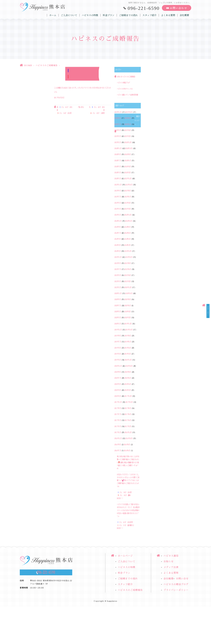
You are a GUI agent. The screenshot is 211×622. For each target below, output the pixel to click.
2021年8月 (127, 263)
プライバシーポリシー (176, 590)
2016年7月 (117, 450)
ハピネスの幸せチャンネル (125, 89)
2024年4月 (127, 166)
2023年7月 (117, 197)
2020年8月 (127, 299)
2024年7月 (117, 160)
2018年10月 (129, 366)
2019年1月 (117, 360)
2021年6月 (128, 269)
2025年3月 (117, 136)
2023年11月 (118, 185)
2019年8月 (128, 336)
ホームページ (125, 556)
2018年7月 (117, 378)
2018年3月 (117, 390)
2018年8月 (128, 372)
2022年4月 (127, 239)
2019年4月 (127, 348)
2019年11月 (118, 330)
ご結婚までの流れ (128, 15)
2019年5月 (117, 348)
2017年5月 (117, 420)
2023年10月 (128, 185)
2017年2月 (128, 426)
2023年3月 (117, 209)
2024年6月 (128, 160)
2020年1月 (117, 324)
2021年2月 (127, 281)
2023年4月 (127, 203)
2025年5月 (117, 130)
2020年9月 (117, 299)
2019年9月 (117, 336)
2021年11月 (118, 257)
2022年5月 (117, 239)
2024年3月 (117, 172)
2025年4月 (127, 130)
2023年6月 (128, 197)
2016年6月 (127, 450)
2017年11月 (118, 402)
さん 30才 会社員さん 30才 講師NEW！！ (124, 495)
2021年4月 (127, 275)
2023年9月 (117, 191)
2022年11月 (118, 221)
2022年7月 (117, 233)
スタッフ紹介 (149, 15)
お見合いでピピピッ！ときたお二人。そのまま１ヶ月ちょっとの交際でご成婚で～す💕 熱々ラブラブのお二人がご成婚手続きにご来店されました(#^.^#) (128, 480)
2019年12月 (128, 324)
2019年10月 (129, 330)
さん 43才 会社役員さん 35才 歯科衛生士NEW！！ (125, 525)
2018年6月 (128, 378)
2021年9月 (117, 263)
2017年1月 (117, 432)
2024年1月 (117, 179)
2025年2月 (127, 136)
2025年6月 (128, 124)
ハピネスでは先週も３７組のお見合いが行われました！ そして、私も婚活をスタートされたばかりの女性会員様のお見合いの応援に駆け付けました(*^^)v (128, 510)
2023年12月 (128, 179)
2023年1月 (117, 215)
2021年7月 (117, 269)
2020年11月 (118, 293)
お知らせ (119, 77)
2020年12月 (128, 287)
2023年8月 (127, 191)
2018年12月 (128, 360)
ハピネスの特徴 (90, 15)
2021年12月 (128, 251)
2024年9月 (117, 154)
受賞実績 (135, 95)
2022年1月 (117, 251)
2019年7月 (117, 342)
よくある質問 (168, 15)
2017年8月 (128, 408)
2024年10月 (128, 148)
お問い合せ (182, 579)
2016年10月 (129, 438)
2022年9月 (117, 227)
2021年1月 (117, 287)
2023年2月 (127, 209)
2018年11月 (118, 366)
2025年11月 (118, 112)
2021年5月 (117, 275)
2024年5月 (117, 166)
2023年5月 (117, 203)
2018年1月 (117, 396)
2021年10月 (128, 257)
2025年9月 (117, 118)
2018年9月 (117, 372)
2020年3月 (117, 318)
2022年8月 (127, 227)
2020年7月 (117, 305)
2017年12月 (128, 396)
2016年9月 (117, 444)
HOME (28, 65)
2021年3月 (117, 281)
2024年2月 (127, 172)
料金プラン (109, 15)
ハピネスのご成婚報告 (47, 65)
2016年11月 (118, 438)
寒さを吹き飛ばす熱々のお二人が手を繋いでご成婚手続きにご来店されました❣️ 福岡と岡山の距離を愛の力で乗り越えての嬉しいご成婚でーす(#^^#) (128, 462)
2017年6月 (128, 414)
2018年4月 (127, 384)
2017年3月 (117, 426)
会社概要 (184, 15)
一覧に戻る (80, 107)
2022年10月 (128, 221)
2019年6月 (128, 342)
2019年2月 (127, 354)
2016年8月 (127, 444)
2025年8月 (128, 118)
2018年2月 (127, 390)
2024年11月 (118, 148)
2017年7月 (117, 414)
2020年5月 (117, 311)
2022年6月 (127, 233)
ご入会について (69, 15)
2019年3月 (117, 354)
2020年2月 (127, 318)
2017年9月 (117, 408)
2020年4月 (127, 311)
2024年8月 (127, 154)
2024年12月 (128, 142)
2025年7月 (117, 124)
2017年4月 (128, 420)
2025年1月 (117, 142)
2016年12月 (128, 432)
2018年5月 (117, 384)
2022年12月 (127, 215)
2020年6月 (127, 305)
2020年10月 (128, 293)
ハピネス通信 (121, 95)
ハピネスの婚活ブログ (123, 83)
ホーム (52, 15)
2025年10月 (128, 112)
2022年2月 (127, 245)
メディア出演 (129, 95)
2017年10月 (129, 402)
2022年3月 (117, 245)
